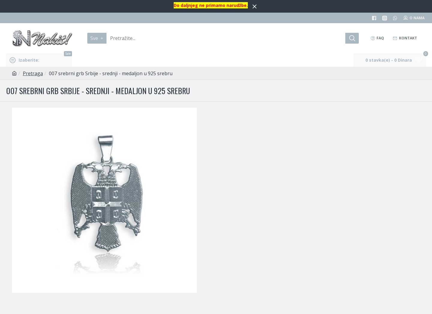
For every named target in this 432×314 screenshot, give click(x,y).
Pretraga (33, 73)
